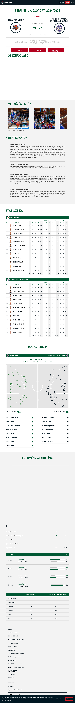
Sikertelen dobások (49, 362)
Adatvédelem (11, 686)
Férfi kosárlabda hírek (13, 633)
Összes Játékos (11, 412)
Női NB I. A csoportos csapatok (16, 657)
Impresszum (11, 683)
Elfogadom (69, 699)
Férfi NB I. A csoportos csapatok (16, 653)
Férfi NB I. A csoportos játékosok (16, 664)
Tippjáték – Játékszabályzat (15, 690)
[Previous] (5, 120)
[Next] (70, 120)
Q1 (30, 359)
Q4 (44, 359)
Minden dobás (26, 362)
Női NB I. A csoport (13, 646)
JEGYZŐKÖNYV (19, 50)
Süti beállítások (60, 699)
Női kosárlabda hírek (13, 636)
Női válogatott (11, 677)
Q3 (39, 359)
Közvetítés (37, 50)
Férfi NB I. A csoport (13, 643)
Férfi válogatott (12, 674)
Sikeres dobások (37, 362)
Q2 (35, 359)
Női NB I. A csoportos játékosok (16, 667)
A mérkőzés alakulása (57, 50)
